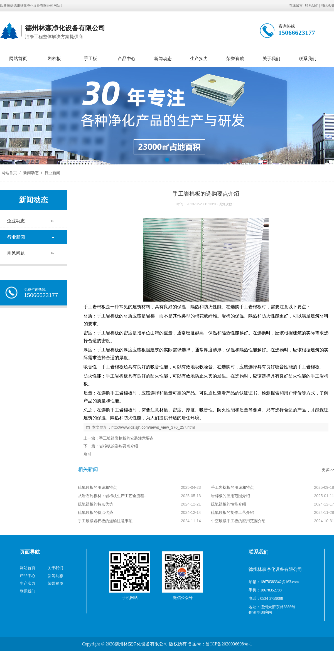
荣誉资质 (235, 58)
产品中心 (127, 58)
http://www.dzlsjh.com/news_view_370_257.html (153, 427)
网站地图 (327, 6)
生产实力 (199, 58)
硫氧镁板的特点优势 (95, 504)
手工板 (90, 58)
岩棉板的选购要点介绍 (118, 446)
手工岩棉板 (250, 306)
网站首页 (18, 58)
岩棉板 (54, 58)
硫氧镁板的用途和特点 (97, 487)
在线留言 (296, 6)
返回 (87, 454)
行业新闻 (51, 173)
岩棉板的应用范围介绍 (230, 496)
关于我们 (271, 58)
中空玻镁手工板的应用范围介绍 (238, 521)
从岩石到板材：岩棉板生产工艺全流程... (113, 496)
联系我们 (311, 6)
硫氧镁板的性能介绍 (228, 504)
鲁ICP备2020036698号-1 (229, 644)
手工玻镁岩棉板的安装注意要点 (126, 438)
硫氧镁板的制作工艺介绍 (232, 512)
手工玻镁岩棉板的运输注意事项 (105, 521)
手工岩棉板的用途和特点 (232, 487)
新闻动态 (163, 58)
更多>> (328, 469)
